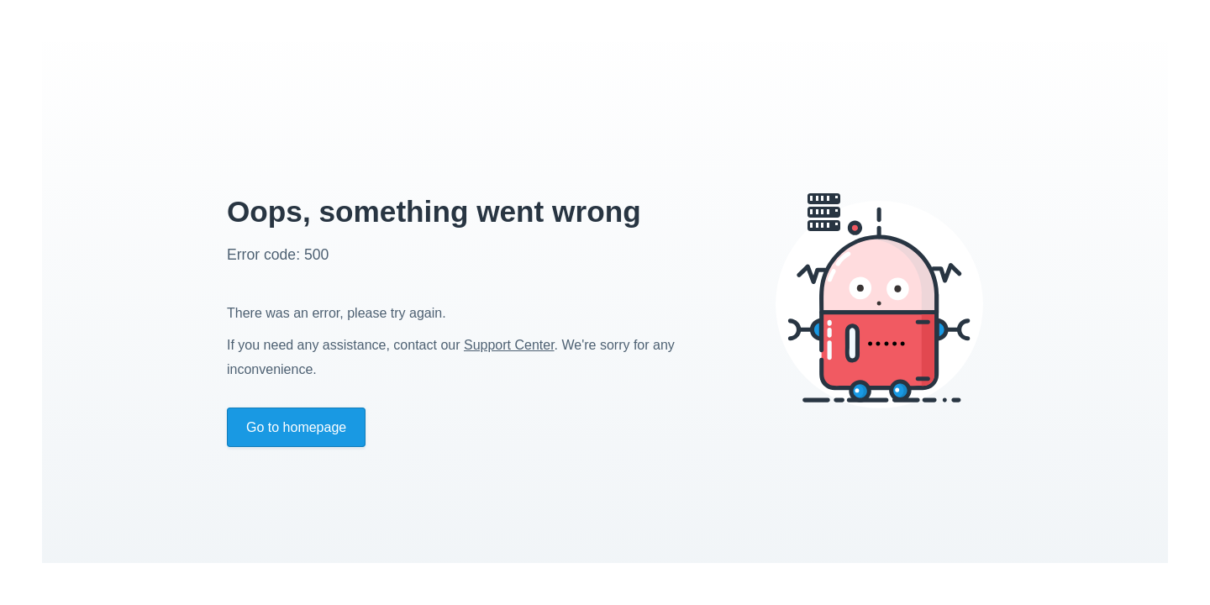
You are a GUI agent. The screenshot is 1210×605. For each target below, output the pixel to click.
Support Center (509, 345)
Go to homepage (296, 427)
